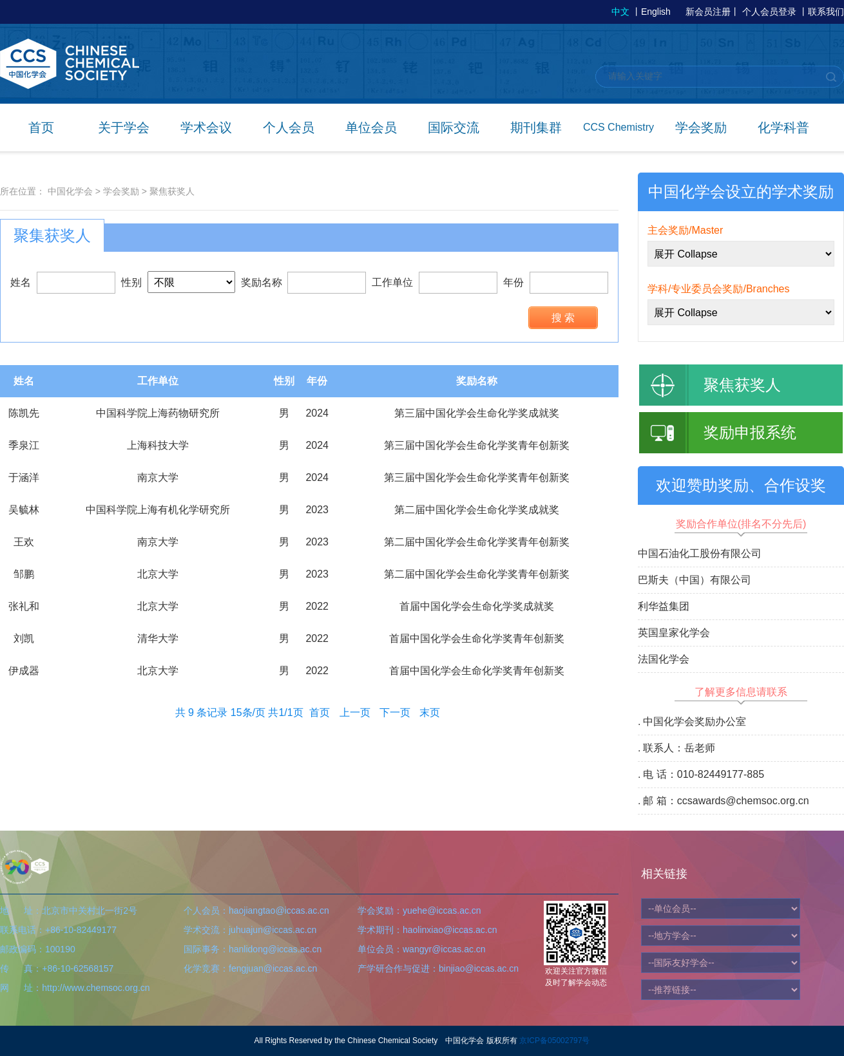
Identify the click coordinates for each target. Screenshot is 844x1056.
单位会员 (371, 127)
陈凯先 (23, 413)
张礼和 (23, 606)
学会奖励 (701, 127)
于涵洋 (23, 477)
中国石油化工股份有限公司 (700, 553)
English (656, 11)
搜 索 (563, 317)
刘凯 (24, 638)
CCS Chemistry (618, 127)
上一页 (355, 712)
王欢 (24, 541)
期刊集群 (536, 127)
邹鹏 (24, 574)
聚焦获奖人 (172, 191)
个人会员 (288, 127)
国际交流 (453, 127)
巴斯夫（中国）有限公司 (694, 579)
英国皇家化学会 (674, 632)
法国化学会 (663, 659)
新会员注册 (708, 11)
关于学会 (123, 127)
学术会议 (206, 127)
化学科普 (783, 127)
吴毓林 (23, 509)
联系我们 (826, 11)
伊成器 (23, 670)
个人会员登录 (769, 11)
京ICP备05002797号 (554, 1040)
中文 (620, 11)
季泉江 (23, 445)
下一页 (394, 712)
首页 (41, 127)
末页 (429, 712)
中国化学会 (70, 191)
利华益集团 (663, 606)
